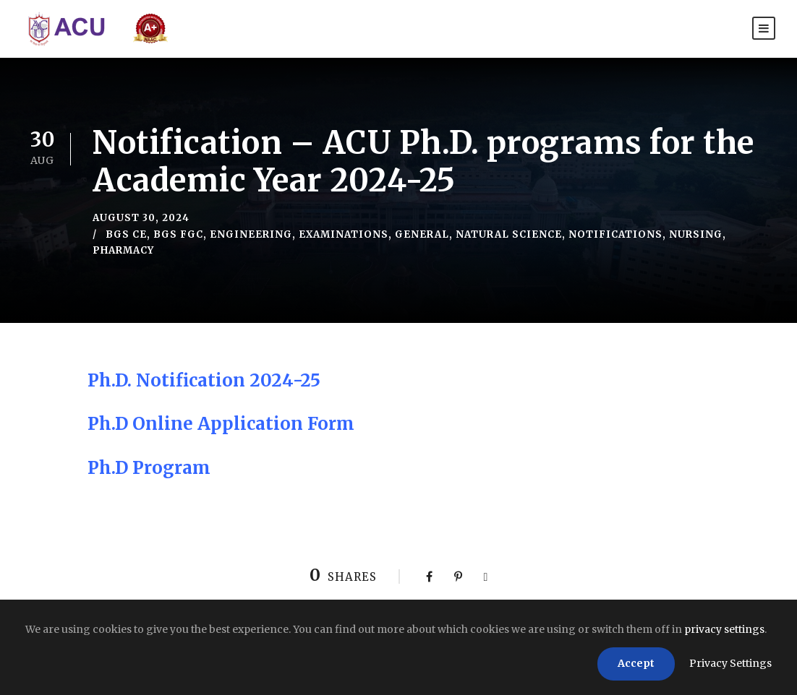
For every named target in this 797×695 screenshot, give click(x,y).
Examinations (343, 234)
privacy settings (724, 629)
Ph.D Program (149, 468)
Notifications (615, 234)
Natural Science (509, 234)
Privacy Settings (730, 663)
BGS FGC (178, 234)
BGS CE (126, 234)
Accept (636, 663)
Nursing (696, 234)
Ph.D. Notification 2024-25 (204, 380)
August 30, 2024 (141, 218)
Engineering (251, 234)
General (422, 234)
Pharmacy (123, 250)
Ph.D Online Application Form (221, 424)
